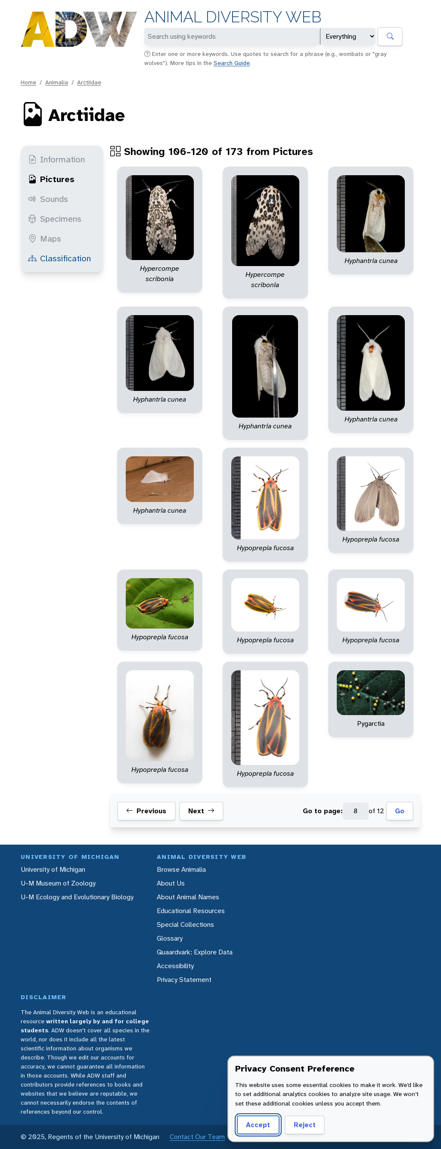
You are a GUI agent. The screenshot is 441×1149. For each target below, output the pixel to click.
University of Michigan (53, 869)
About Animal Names (188, 896)
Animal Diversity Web (232, 17)
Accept (258, 1124)
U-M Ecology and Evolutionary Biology (77, 896)
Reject (305, 1124)
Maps (44, 238)
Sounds (48, 198)
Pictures (51, 179)
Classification (59, 258)
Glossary (170, 938)
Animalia (56, 82)
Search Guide (232, 63)
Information (56, 159)
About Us (171, 883)
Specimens (54, 218)
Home (28, 82)
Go (399, 810)
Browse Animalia (181, 869)
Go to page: (323, 810)
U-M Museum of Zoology (58, 883)
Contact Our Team (197, 1136)
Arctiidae (89, 82)
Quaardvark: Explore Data (195, 952)
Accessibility (175, 965)
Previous (146, 811)
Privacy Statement (184, 979)
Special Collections (185, 924)
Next (201, 811)
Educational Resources (191, 910)
